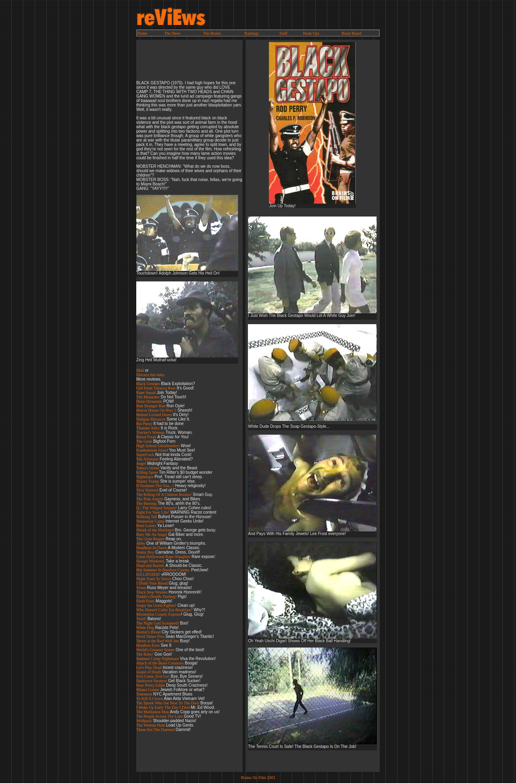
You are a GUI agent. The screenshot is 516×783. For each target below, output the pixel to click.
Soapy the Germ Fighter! (156, 605)
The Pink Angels (149, 499)
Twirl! (141, 618)
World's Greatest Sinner (155, 650)
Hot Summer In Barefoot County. (163, 570)
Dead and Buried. (150, 565)
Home (142, 33)
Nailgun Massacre (150, 419)
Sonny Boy (145, 552)
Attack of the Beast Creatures (160, 663)
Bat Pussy (144, 423)
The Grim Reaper (150, 539)
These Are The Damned (155, 729)
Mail (140, 370)
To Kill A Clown (149, 698)
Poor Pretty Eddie (150, 685)
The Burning (146, 503)
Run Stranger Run (150, 406)
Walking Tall (146, 516)
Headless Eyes (148, 645)
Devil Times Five (150, 636)
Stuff (283, 33)
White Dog (145, 627)
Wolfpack (144, 720)
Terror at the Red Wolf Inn (157, 641)
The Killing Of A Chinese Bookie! (164, 494)
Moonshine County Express (158, 614)
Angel (141, 463)
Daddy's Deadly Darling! (156, 596)
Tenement (144, 694)
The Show (172, 33)
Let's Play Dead (149, 667)
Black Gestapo (148, 383)
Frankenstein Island (152, 450)
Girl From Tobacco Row (156, 388)
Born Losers (146, 525)
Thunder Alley (148, 428)
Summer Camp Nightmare (157, 658)
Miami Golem (147, 689)
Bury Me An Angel (151, 534)
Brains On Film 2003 (258, 777)
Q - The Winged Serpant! (156, 508)
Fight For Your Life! (152, 512)
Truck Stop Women (152, 592)
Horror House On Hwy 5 (156, 410)
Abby (140, 543)
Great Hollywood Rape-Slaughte (162, 556)
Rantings (251, 33)
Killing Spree (147, 472)
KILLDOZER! (148, 574)
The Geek (144, 441)
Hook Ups (311, 33)
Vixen (141, 587)
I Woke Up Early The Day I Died (162, 707)
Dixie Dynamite (149, 401)
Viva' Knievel (147, 490)
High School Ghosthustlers (158, 446)
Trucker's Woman (150, 432)
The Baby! (145, 654)
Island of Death (148, 672)
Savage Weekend (150, 561)
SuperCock (145, 454)
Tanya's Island (147, 468)
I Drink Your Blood (152, 583)
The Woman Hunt (150, 725)
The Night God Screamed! (157, 623)
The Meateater (148, 397)
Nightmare (145, 477)
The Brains (212, 33)
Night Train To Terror (153, 579)
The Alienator (147, 459)
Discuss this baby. (150, 375)
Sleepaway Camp (150, 521)
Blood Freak (146, 437)
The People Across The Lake (159, 716)
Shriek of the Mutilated (155, 530)
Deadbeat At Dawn (151, 548)
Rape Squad (146, 392)
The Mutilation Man (152, 712)
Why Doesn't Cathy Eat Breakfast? (164, 610)
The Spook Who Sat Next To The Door (167, 703)
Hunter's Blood (148, 632)
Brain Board (352, 33)
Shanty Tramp (147, 481)
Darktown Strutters (151, 681)
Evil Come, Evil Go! (153, 676)
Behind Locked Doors (154, 414)
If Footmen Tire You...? (155, 485)
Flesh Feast (145, 601)
